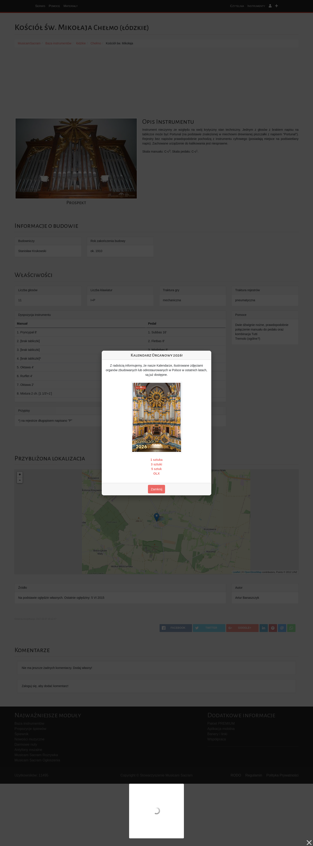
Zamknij (156, 489)
